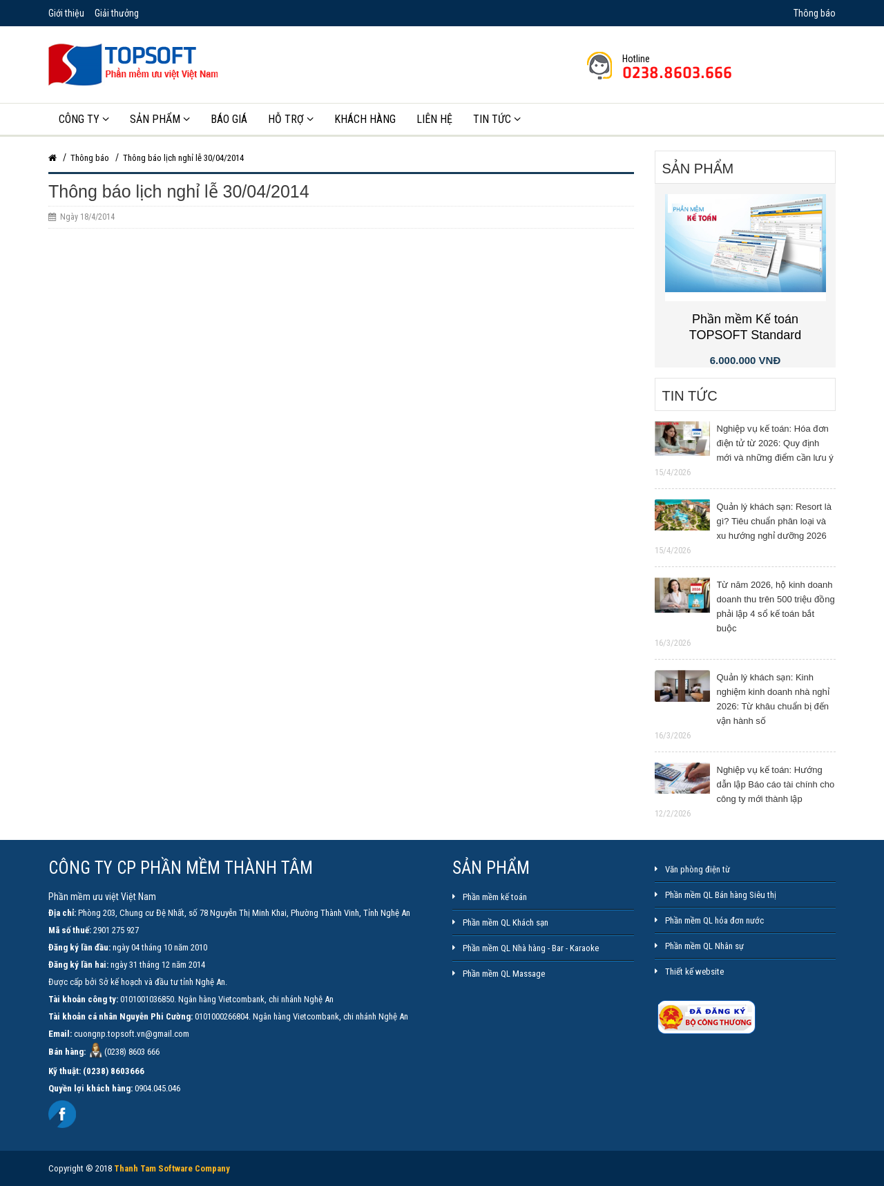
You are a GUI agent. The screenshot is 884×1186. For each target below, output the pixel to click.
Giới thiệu (66, 13)
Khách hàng (365, 119)
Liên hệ (434, 119)
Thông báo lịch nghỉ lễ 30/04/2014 (183, 158)
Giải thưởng (117, 13)
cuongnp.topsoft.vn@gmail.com (131, 1034)
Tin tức (497, 119)
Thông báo (813, 13)
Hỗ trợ (291, 119)
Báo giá (229, 119)
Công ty (84, 119)
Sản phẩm (160, 119)
